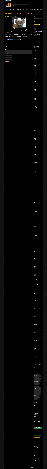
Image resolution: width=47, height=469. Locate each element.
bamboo (34, 299)
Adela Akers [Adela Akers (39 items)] (35, 374)
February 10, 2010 (7, 16)
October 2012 (35, 234)
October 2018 (35, 161)
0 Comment (16, 16)
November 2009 (35, 274)
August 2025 (35, 67)
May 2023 (35, 98)
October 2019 (35, 147)
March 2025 (35, 73)
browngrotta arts (35, 402)
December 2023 (35, 90)
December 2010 (35, 259)
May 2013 (35, 227)
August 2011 (35, 250)
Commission (35, 315)
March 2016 (35, 194)
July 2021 (35, 123)
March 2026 (35, 59)
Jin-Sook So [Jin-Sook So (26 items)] (35, 382)
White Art (34, 367)
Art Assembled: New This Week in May (11, 9)
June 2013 (35, 226)
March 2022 (35, 114)
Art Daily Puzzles (35, 412)
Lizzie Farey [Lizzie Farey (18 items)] (40, 388)
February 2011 (35, 257)
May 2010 (35, 267)
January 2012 (35, 244)
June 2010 (35, 266)
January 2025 (35, 75)
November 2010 (35, 260)
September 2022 (35, 107)
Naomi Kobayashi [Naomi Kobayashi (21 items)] (35, 394)
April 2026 (35, 58)
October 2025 (35, 65)
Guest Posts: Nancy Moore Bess (37, 48)
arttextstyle (10, 16)
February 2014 (35, 219)
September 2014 (35, 211)
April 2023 (35, 99)
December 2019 (35, 145)
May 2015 (35, 202)
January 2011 (35, 258)
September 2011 (35, 249)
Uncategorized (35, 363)
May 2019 (35, 153)
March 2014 (35, 218)
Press (14, 16)
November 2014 (35, 209)
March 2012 (35, 242)
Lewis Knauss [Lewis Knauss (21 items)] (35, 388)
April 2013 (35, 228)
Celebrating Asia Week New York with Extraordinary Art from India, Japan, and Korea (39, 34)
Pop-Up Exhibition (35, 350)
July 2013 (35, 225)
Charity (34, 309)
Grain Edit (35, 55)
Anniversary (35, 285)
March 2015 (35, 204)
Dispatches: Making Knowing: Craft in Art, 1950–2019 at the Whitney (19, 9)
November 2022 (35, 105)
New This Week (35, 340)
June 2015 (35, 201)
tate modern (35, 358)
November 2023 (35, 91)
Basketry (12, 16)
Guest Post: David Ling (26, 9)
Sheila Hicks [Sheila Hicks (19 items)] (35, 396)
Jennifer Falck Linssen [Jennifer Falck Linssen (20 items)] (39, 381)
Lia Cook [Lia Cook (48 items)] (37, 388)
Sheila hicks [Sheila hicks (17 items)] (38, 396)
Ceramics (35, 308)
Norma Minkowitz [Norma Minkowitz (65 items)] (39, 394)
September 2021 (35, 121)
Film (34, 325)
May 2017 (35, 180)
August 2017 (35, 177)
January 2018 (35, 171)
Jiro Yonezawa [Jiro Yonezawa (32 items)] (38, 382)
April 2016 (35, 193)
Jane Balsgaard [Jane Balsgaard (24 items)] (35, 381)
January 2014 (35, 220)
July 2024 (35, 82)
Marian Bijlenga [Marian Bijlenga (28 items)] (40, 389)
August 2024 (35, 81)
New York (35, 341)
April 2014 (35, 217)
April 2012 (35, 241)
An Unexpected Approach (36, 284)
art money (35, 292)
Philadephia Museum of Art (36, 347)
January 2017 (35, 185)
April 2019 (35, 154)
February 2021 (35, 129)
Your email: (35, 21)
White (34, 366)
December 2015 (35, 196)
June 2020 (35, 138)
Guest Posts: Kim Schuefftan (36, 47)
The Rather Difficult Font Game (37, 413)
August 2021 (35, 122)
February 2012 (35, 243)
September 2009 (35, 276)
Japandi (34, 333)
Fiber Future (35, 323)
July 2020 (35, 137)
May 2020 (35, 139)
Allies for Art (35, 283)
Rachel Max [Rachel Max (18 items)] (35, 395)
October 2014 (35, 210)
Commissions (35, 316)
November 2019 (35, 146)
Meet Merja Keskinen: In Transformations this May (39, 31)
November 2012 (35, 233)
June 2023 (35, 97)
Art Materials (35, 291)
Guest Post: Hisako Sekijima (36, 9)
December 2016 (35, 186)
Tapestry (34, 357)
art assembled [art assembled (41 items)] (38, 374)
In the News (35, 331)
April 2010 (35, 268)
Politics (34, 349)
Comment (6, 49)
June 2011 (35, 252)
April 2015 (35, 203)
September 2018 (35, 162)
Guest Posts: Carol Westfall (40, 9)
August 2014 (35, 212)
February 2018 (35, 170)
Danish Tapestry (35, 317)
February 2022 (35, 115)
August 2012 (35, 236)
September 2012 (35, 235)
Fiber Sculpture (35, 324)
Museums (35, 339)
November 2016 (35, 187)
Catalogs (34, 307)
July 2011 (35, 251)
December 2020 (35, 131)
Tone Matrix (35, 414)
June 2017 (35, 179)
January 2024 (35, 89)
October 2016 (35, 188)
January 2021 (35, 130)
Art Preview (35, 293)
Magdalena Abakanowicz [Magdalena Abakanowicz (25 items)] (36, 389)
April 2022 (35, 113)
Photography (35, 348)
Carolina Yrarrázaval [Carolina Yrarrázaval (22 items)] (38, 375)
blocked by (37, 428)
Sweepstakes (35, 356)
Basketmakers (35, 300)
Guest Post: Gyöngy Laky (31, 9)
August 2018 (35, 163)
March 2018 (35, 169)
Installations (35, 332)
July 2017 (35, 178)
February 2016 (35, 195)
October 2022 (35, 106)
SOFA (34, 355)
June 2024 (35, 83)
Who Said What (35, 368)
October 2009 (35, 275)
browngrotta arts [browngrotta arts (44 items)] (35, 375)
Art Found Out (35, 405)
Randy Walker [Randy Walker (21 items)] (38, 395)
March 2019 (35, 155)
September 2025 (35, 66)
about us (7, 9)
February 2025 (35, 74)
